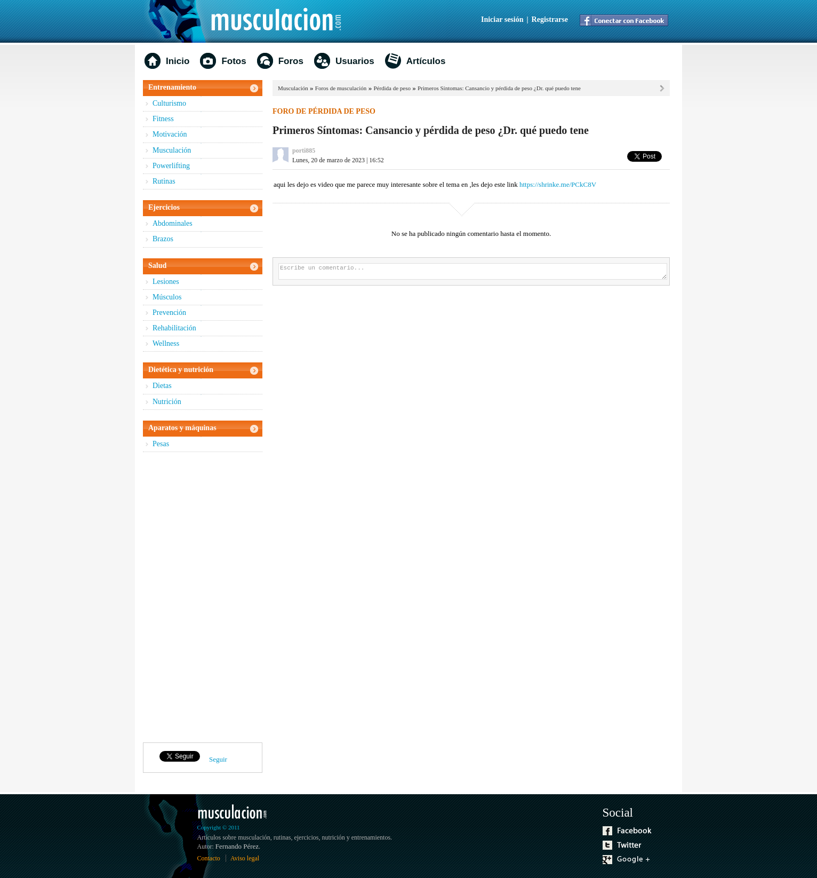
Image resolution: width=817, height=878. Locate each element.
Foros (290, 61)
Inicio (177, 61)
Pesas (161, 444)
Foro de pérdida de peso (324, 111)
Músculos (167, 297)
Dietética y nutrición (180, 370)
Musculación (172, 150)
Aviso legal (244, 858)
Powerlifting (171, 166)
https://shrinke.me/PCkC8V (557, 184)
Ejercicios (164, 207)
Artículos (426, 61)
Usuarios (354, 61)
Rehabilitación (174, 328)
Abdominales (173, 223)
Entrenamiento (172, 87)
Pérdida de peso (392, 88)
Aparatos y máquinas (182, 428)
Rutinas (164, 181)
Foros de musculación (341, 88)
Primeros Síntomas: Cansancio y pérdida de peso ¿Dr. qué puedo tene (499, 88)
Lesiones (166, 282)
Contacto (208, 858)
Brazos (163, 239)
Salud (157, 266)
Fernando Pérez (237, 846)
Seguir (218, 759)
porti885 (303, 150)
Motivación (170, 134)
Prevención (169, 313)
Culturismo (169, 103)
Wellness (166, 343)
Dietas (162, 386)
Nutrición (167, 402)
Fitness (163, 119)
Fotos (233, 61)
